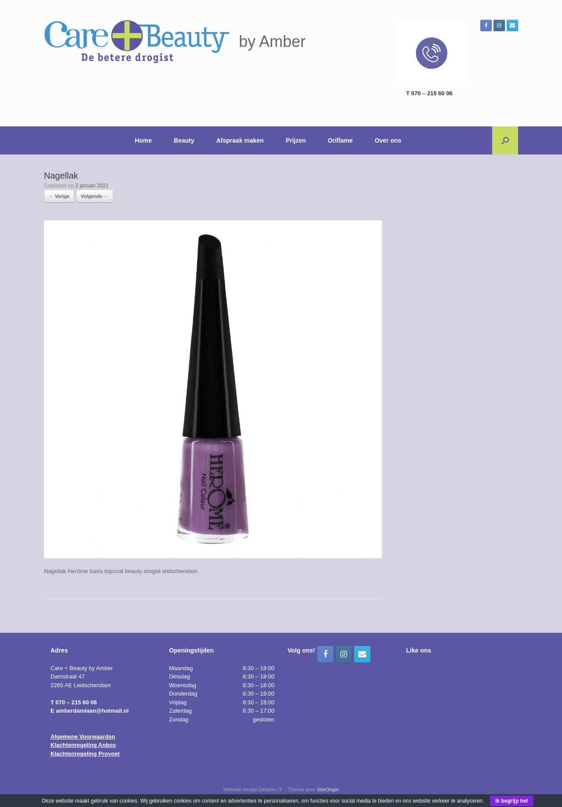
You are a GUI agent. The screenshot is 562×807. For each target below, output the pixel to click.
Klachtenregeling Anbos (83, 745)
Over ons (388, 140)
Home (143, 140)
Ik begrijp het (511, 801)
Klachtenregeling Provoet (84, 753)
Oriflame (340, 140)
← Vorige (59, 196)
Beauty (184, 140)
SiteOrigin (328, 789)
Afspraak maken (240, 140)
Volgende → (94, 196)
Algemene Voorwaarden (82, 736)
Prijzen (296, 140)
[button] (505, 140)
